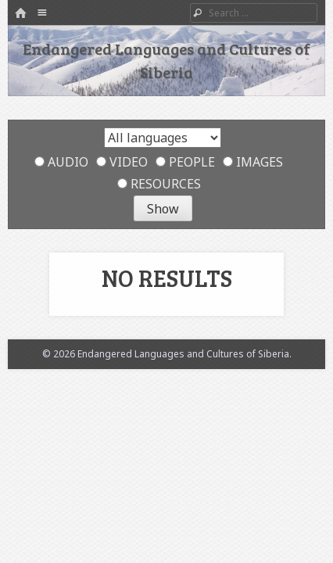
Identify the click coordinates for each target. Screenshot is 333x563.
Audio (61, 161)
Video (122, 161)
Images (253, 161)
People (185, 161)
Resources (159, 183)
